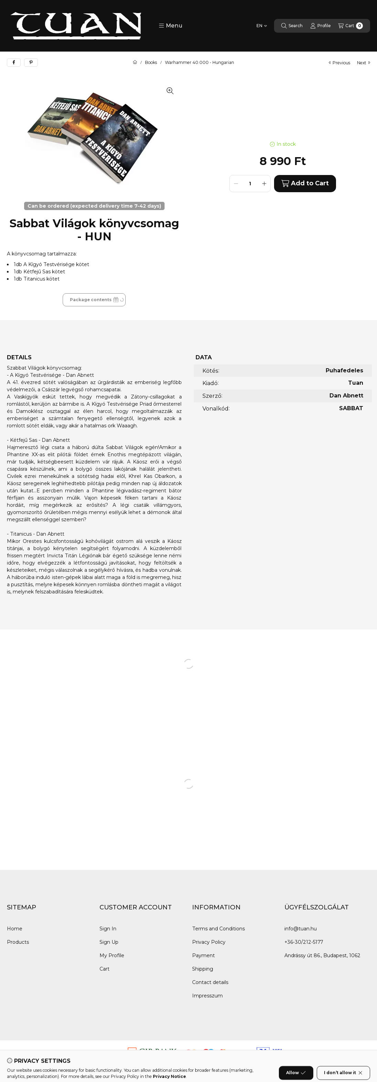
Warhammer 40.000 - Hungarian (199, 62)
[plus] (264, 183)
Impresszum (207, 996)
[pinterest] (31, 62)
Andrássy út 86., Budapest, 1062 (322, 955)
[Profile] (320, 26)
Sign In (108, 929)
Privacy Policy (209, 942)
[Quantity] (250, 183)
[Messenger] (27, 1054)
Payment (203, 955)
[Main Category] (135, 62)
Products (18, 942)
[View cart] (350, 26)
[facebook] (14, 62)
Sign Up (109, 942)
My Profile (112, 955)
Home (14, 929)
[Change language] (261, 26)
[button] (170, 26)
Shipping (202, 969)
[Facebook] (14, 1054)
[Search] (292, 26)
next (363, 62)
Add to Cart (305, 183)
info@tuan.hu (300, 929)
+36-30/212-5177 (303, 942)
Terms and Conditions (218, 929)
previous (339, 62)
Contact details (210, 982)
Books (151, 62)
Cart (104, 969)
